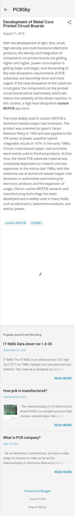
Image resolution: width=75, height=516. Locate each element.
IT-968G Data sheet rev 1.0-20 (27, 344)
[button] (69, 23)
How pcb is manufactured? (25, 391)
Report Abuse (38, 507)
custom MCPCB (15, 223)
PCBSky (21, 9)
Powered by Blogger (37, 491)
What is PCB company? (22, 437)
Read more (63, 378)
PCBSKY (36, 223)
